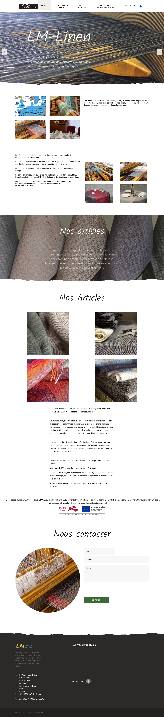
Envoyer (96, 600)
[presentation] (101, 588)
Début (44, 5)
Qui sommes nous (61, 6)
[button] (4, 52)
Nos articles (81, 6)
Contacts (129, 5)
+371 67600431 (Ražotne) (35, 694)
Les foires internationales (105, 6)
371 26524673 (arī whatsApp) (37, 699)
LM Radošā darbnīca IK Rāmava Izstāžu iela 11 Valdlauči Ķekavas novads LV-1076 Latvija (32, 683)
